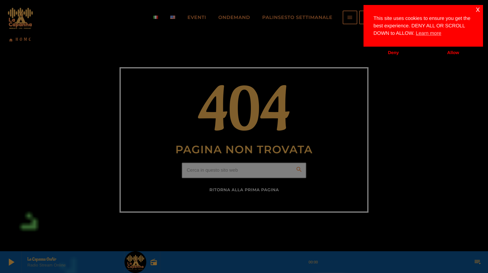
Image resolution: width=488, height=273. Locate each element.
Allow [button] (453, 52)
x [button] (478, 9)
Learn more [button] (428, 33)
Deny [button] (393, 52)
